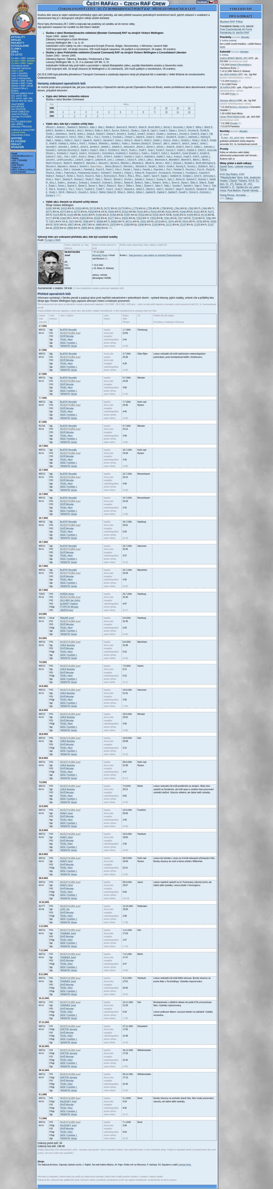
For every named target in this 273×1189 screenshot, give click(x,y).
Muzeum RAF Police (231, 21)
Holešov (233, 81)
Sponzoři (17, 147)
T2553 (153, 218)
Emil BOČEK (17, 106)
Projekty (17, 42)
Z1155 (197, 225)
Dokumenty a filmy (20, 135)
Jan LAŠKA (17, 124)
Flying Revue (227, 195)
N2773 (77, 212)
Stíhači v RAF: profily (22, 80)
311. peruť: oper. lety (21, 98)
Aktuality (18, 37)
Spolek (16, 40)
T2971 (52, 221)
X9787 (57, 225)
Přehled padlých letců (22, 93)
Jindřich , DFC (234, 58)
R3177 (111, 218)
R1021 (154, 212)
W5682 (114, 221)
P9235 (111, 212)
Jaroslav (68, 1029)
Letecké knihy (18, 132)
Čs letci (16, 54)
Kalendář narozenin (21, 68)
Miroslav (67, 336)
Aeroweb (240, 195)
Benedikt (68, 330)
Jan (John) (70, 600)
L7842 (191, 208)
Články (16, 48)
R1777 (49, 218)
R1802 (63, 218)
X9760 (213, 221)
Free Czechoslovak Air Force (236, 29)
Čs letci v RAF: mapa (22, 63)
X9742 (185, 221)
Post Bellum (234, 190)
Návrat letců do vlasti (22, 100)
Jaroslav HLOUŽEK (21, 116)
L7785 (149, 208)
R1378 (56, 215)
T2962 (209, 218)
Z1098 (141, 225)
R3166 (97, 218)
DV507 (49, 208)
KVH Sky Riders (229, 174)
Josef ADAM (17, 104)
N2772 (63, 212)
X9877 (85, 225)
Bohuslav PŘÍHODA (21, 126)
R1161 (197, 212)
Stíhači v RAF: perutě (22, 85)
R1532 (156, 215)
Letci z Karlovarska (21, 78)
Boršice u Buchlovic (239, 107)
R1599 (190, 215)
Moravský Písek (99, 255)
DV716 (93, 208)
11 (178, 108)
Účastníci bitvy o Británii (19, 89)
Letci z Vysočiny (19, 73)
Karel (66, 610)
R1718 (204, 215)
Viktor (66, 339)
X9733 (157, 221)
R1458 (99, 215)
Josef (70, 333)
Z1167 (211, 225)
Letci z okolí (17, 70)
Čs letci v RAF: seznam (23, 58)
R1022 (168, 212)
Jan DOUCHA (18, 109)
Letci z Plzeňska (19, 75)
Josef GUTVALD (19, 114)
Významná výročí (20, 65)
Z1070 (113, 225)
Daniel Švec (226, 166)
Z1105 (155, 225)
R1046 (183, 212)
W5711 (128, 221)
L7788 (163, 208)
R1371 (211, 212)
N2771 (49, 212)
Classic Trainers (238, 180)
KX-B (251, 180)
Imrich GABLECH (20, 111)
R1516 (141, 215)
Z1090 (127, 225)
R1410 (70, 215)
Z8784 (56, 228)
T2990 (86, 221)
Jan (65, 909)
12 (189, 108)
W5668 (99, 221)
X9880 (99, 225)
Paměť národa (250, 190)
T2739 (195, 218)
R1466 (113, 215)
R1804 (83, 218)
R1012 (125, 212)
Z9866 (98, 228)
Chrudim (234, 123)
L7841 (177, 208)
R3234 (125, 218)
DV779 (121, 208)
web (222, 47)
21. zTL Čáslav (234, 184)
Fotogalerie (20, 45)
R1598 (176, 215)
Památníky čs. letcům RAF (234, 32)
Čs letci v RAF (52, 240)
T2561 (167, 218)
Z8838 (84, 228)
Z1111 (169, 225)
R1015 (140, 212)
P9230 (91, 212)
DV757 (107, 208)
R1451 (85, 215)
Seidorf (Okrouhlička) (239, 65)
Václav (68, 346)
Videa (15, 51)
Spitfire (16, 138)
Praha (232, 94)
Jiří (225, 87)
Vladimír (69, 604)
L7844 (204, 208)
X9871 (71, 225)
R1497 (127, 215)
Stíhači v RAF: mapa (21, 83)
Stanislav (67, 645)
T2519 (139, 218)
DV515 (64, 208)
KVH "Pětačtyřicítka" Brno (232, 176)
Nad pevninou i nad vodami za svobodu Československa (155, 255)
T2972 (71, 221)
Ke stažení (18, 141)
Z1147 (183, 225)
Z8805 (70, 228)
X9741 (171, 221)
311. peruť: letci (19, 95)
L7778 (135, 208)
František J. (68, 343)
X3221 (143, 221)
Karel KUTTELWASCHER (21, 120)
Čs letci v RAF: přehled (23, 60)
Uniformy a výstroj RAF (23, 130)
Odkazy (16, 144)
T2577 (181, 218)
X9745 (199, 221)
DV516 (78, 208)
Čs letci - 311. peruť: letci (232, 138)
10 (166, 108)
